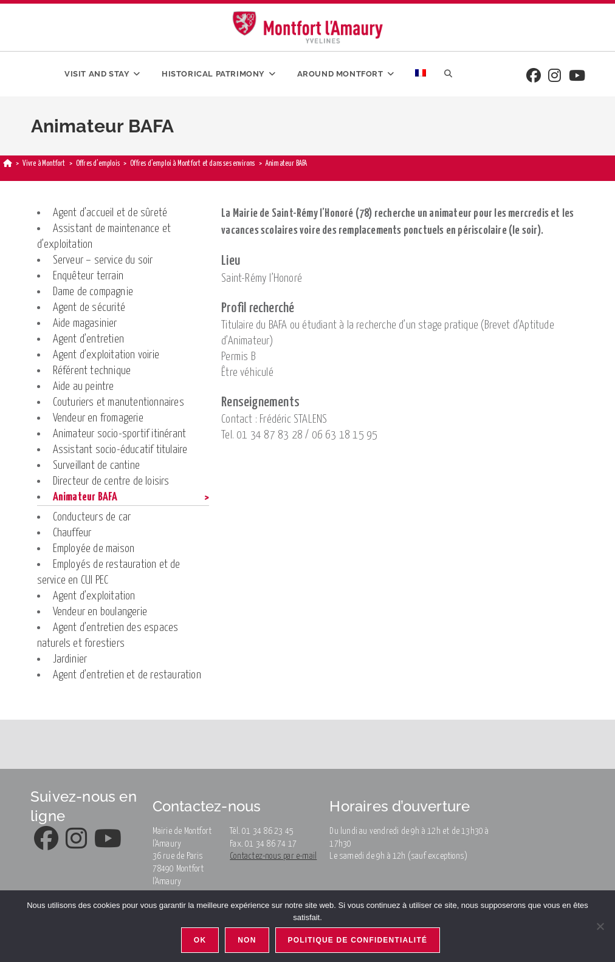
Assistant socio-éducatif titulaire (120, 449)
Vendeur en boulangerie (100, 612)
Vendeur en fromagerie (98, 418)
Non (247, 940)
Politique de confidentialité (358, 940)
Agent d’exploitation (94, 596)
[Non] (600, 926)
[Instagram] (554, 76)
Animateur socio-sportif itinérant (120, 434)
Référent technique (92, 371)
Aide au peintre (83, 386)
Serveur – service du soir (103, 260)
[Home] (7, 164)
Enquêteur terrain (88, 276)
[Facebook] (533, 76)
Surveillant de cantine (96, 465)
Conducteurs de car (92, 517)
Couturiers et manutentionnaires (118, 402)
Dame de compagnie (93, 292)
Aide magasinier (85, 323)
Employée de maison (94, 548)
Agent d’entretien (88, 339)
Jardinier (70, 659)
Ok (200, 940)
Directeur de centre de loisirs (111, 481)
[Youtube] (577, 76)
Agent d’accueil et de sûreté (110, 213)
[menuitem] (420, 74)
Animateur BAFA (85, 497)
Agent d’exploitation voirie (106, 355)
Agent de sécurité (89, 307)
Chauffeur (72, 533)
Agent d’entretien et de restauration (127, 675)
